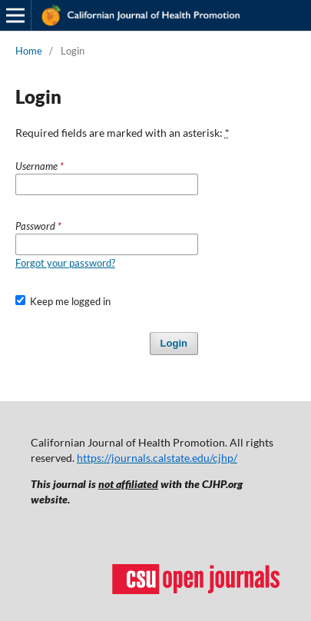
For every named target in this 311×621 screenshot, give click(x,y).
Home (28, 51)
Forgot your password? (65, 263)
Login (173, 343)
